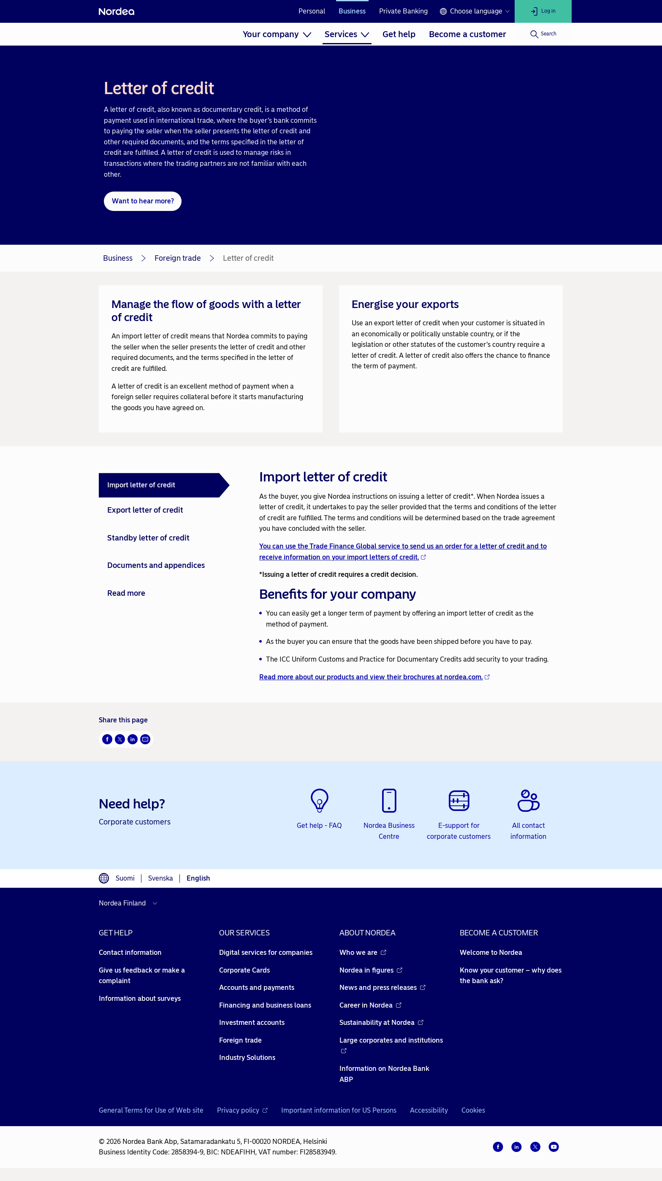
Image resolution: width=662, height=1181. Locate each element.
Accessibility (429, 1110)
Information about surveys (140, 999)
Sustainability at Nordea (381, 1023)
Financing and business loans (265, 1005)
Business (352, 11)
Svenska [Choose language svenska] (160, 878)
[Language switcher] (474, 11)
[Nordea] (116, 11)
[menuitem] (277, 34)
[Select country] (130, 903)
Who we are (362, 953)
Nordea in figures (370, 970)
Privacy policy (242, 1110)
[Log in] (543, 11)
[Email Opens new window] (145, 739)
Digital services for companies (265, 953)
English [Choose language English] (198, 878)
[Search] (543, 34)
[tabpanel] (408, 574)
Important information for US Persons (338, 1110)
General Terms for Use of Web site (151, 1110)
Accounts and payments (256, 988)
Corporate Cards (244, 970)
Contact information (130, 953)
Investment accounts (252, 1023)
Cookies (473, 1110)
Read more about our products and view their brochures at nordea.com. (374, 677)
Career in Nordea (370, 1005)
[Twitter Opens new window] (120, 739)
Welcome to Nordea (491, 953)
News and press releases (382, 988)
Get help (399, 34)
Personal (311, 11)
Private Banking (403, 11)
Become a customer (467, 34)
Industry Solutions (247, 1058)
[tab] (164, 485)
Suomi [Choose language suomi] (125, 878)
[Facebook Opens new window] (107, 739)
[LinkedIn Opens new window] (133, 739)
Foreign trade (178, 258)
